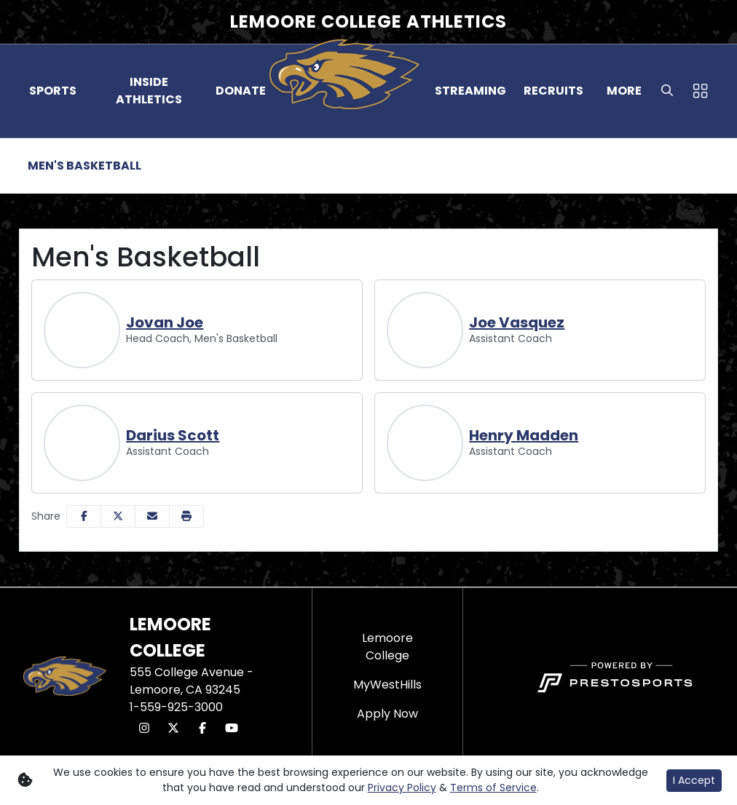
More (624, 90)
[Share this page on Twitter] (117, 516)
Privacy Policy (402, 787)
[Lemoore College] (387, 647)
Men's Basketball (84, 165)
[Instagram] (144, 728)
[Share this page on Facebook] (83, 516)
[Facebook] (202, 728)
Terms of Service (493, 787)
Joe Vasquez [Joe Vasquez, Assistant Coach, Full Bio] (516, 322)
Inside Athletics (149, 91)
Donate (241, 90)
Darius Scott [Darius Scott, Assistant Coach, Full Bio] (172, 435)
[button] (52, 91)
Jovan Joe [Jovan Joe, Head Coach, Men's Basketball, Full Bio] (164, 322)
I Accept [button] (694, 780)
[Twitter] (173, 728)
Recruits (553, 90)
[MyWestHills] (387, 684)
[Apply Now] (387, 714)
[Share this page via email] (152, 516)
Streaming (470, 90)
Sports (52, 90)
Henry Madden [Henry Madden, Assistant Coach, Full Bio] (523, 435)
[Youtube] (231, 728)
